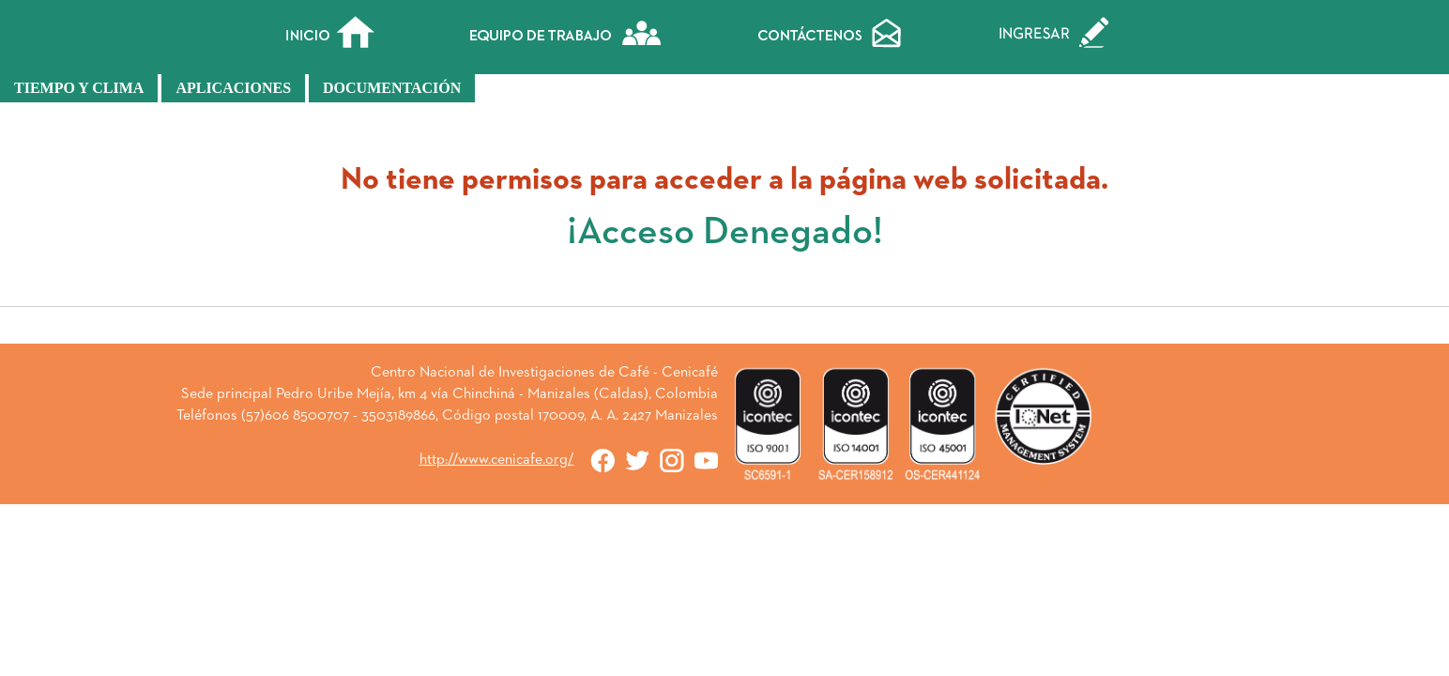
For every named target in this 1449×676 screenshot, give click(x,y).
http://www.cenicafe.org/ (496, 460)
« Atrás (724, 332)
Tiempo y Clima (79, 88)
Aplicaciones (233, 88)
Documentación (392, 88)
